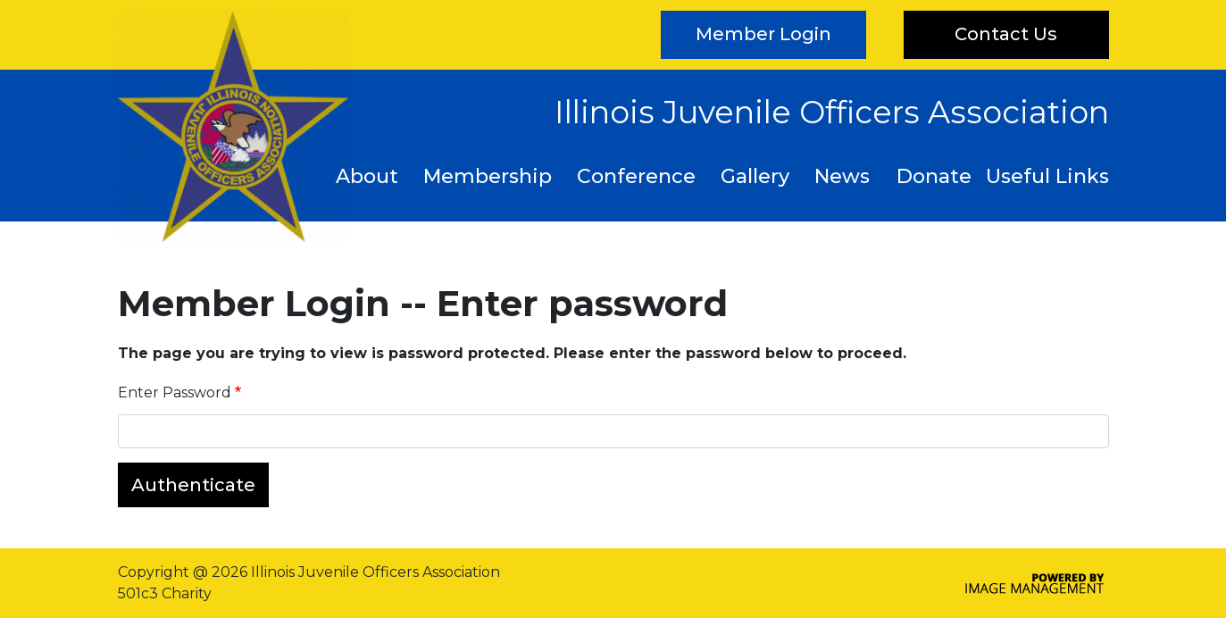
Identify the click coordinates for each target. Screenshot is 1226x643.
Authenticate (193, 485)
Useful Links (1047, 176)
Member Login (763, 34)
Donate (934, 176)
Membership (487, 176)
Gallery (755, 176)
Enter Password (174, 392)
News (842, 176)
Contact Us (1006, 34)
